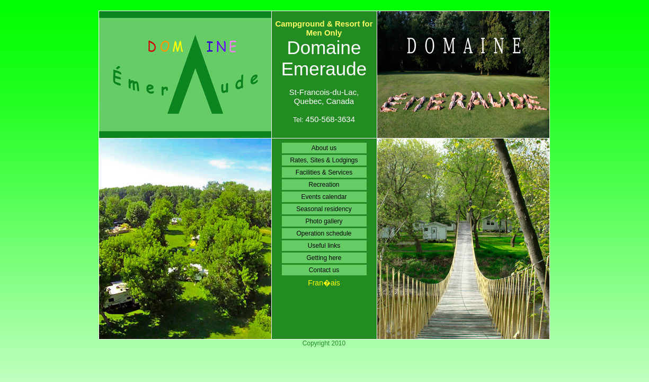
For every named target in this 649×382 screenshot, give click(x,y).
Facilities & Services (324, 172)
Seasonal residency (324, 209)
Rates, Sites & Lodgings (324, 160)
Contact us (324, 270)
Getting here (323, 258)
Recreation (323, 184)
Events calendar (323, 197)
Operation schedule (323, 233)
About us (324, 148)
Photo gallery (323, 221)
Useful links (324, 245)
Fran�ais (324, 283)
